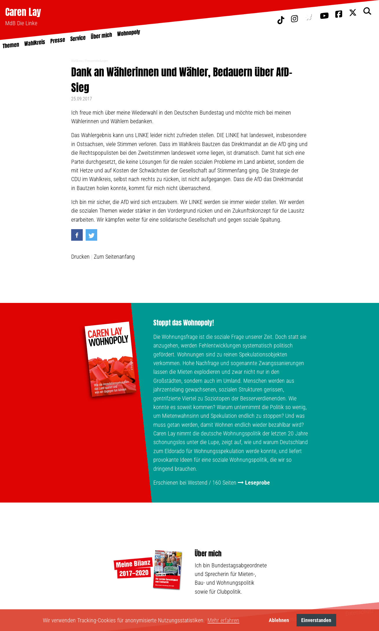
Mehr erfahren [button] (223, 620)
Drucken (80, 256)
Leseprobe (257, 482)
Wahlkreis (77, 61)
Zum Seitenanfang (114, 256)
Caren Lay (23, 12)
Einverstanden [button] (316, 620)
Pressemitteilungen (96, 61)
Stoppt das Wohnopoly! (183, 323)
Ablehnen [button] (279, 620)
